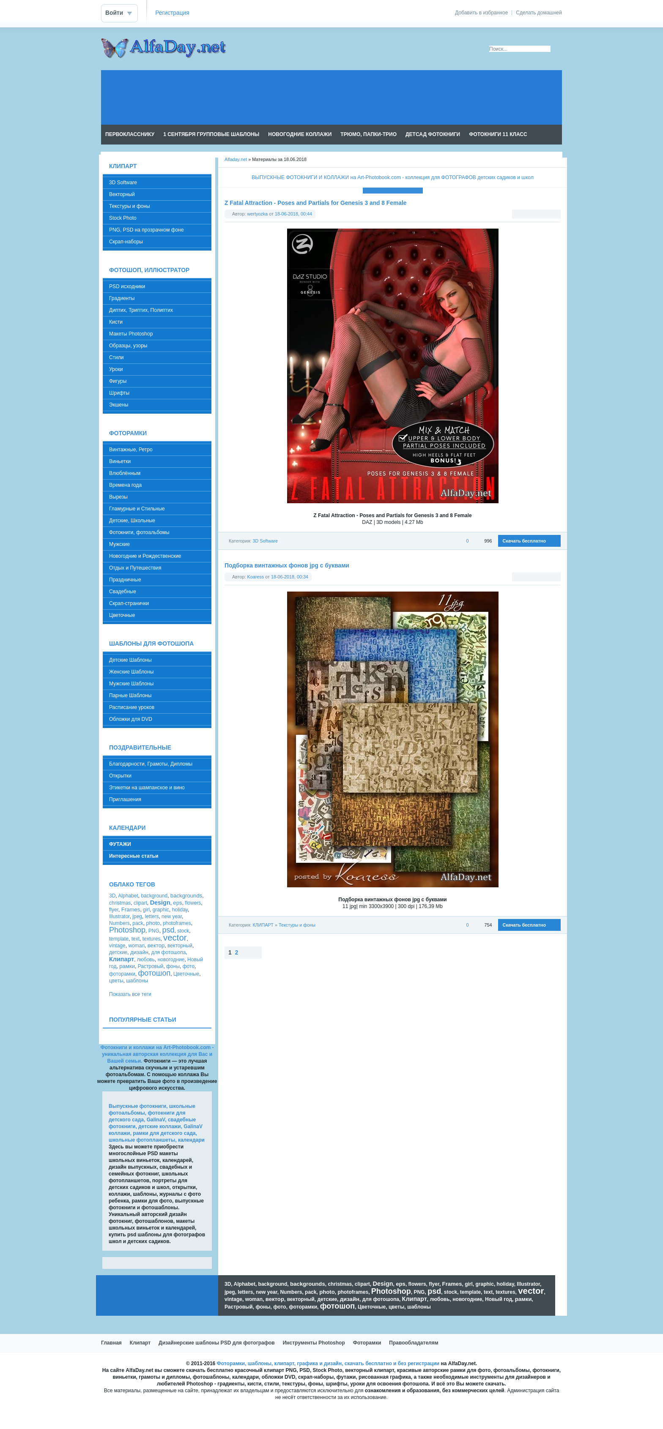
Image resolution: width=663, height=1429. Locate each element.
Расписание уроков (131, 707)
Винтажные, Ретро (131, 450)
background (154, 896)
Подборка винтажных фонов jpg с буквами (287, 565)
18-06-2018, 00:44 (293, 213)
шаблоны (137, 981)
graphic (161, 910)
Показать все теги (130, 994)
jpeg (137, 916)
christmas (120, 903)
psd (168, 930)
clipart (140, 903)
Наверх (270, 952)
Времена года (125, 485)
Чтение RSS (558, 135)
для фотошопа (168, 952)
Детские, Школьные (132, 521)
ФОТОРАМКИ (128, 433)
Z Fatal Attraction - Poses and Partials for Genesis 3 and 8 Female (315, 203)
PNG (153, 931)
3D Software (264, 540)
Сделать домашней (539, 13)
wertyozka (257, 213)
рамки (127, 966)
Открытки (120, 776)
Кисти (116, 322)
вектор (156, 945)
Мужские (119, 544)
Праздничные (125, 580)
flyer (113, 910)
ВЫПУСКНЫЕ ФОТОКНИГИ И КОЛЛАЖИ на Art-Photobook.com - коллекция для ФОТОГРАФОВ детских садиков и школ (392, 177)
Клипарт (121, 959)
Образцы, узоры (128, 346)
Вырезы (118, 497)
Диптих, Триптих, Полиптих (141, 310)
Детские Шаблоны (130, 660)
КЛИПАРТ (262, 924)
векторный (179, 946)
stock (183, 931)
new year (172, 916)
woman (136, 946)
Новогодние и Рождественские (145, 556)
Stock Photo (123, 218)
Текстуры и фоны (297, 924)
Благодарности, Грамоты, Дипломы (150, 764)
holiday (180, 910)
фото (189, 966)
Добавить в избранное (481, 13)
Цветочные (122, 615)
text (136, 939)
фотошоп (154, 973)
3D (112, 896)
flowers (193, 903)
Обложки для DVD (130, 719)
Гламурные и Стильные (137, 509)
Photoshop (127, 930)
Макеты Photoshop (131, 334)
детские (118, 952)
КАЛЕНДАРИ (127, 828)
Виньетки (120, 461)
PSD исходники (127, 286)
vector (175, 937)
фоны (173, 966)
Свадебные (122, 592)
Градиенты (121, 298)
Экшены (118, 405)
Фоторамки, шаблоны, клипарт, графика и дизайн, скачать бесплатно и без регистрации (328, 1363)
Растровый (151, 966)
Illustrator (119, 916)
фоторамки (122, 974)
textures (151, 939)
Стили (116, 357)
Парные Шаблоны (130, 695)
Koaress (255, 576)
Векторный (122, 194)
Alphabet (128, 896)
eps (177, 903)
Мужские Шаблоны (131, 684)
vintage (117, 946)
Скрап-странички (129, 603)
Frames (130, 909)
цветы (116, 981)
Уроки (116, 369)
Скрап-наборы (126, 242)
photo (153, 923)
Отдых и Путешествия (135, 568)
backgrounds (186, 895)
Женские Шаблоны (131, 672)
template (119, 939)
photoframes (177, 923)
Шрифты (119, 393)
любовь (146, 960)
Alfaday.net (236, 159)
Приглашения (125, 799)
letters (152, 916)
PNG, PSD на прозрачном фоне (146, 230)
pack (137, 923)
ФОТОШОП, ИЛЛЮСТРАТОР (149, 270)
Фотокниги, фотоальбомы (139, 532)
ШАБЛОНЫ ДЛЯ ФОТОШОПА (151, 644)
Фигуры (117, 381)
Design (160, 902)
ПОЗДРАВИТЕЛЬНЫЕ (140, 747)
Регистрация (172, 13)
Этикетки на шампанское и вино (147, 788)
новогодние (171, 960)
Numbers (119, 923)
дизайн (139, 952)
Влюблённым (124, 473)
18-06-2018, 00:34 (289, 576)
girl (146, 910)
